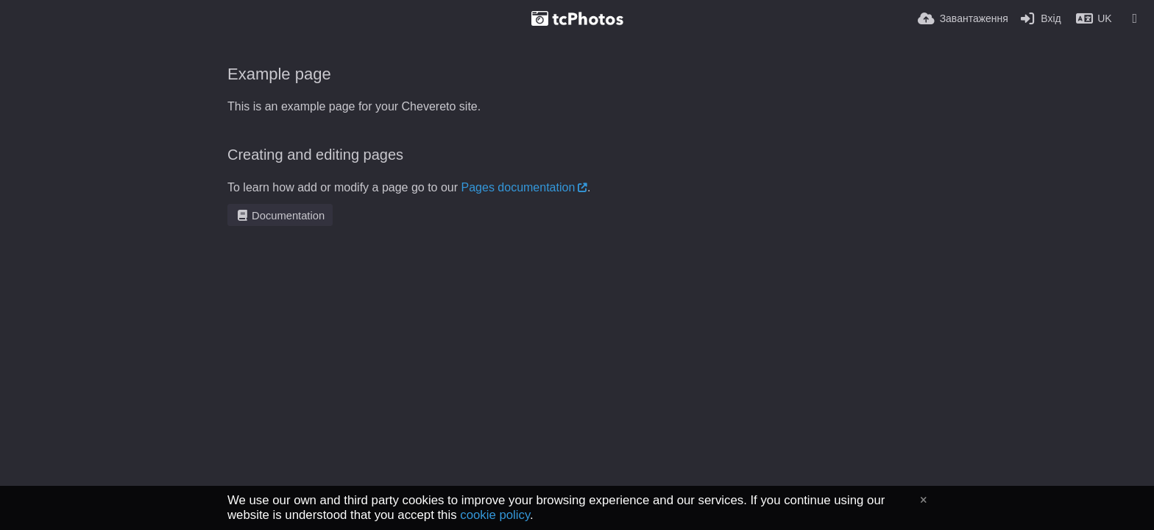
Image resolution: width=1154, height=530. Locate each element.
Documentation (280, 216)
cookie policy (495, 515)
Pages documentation (518, 187)
